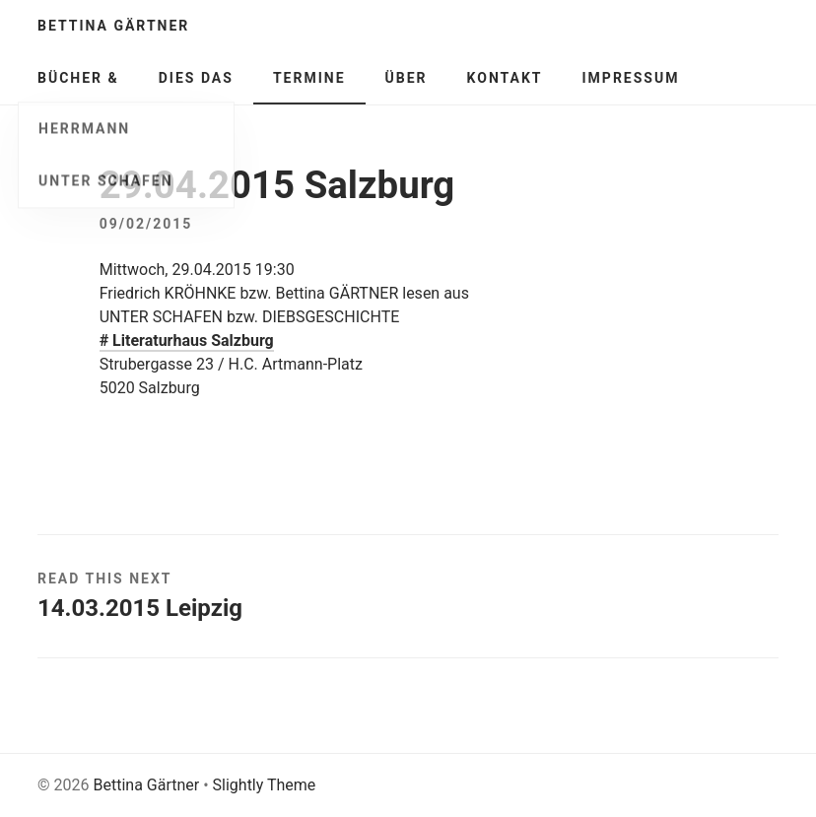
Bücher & (78, 78)
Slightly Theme (264, 785)
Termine (309, 78)
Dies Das (196, 78)
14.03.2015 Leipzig (139, 608)
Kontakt (505, 78)
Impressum (631, 78)
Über (406, 78)
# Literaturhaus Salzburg (187, 340)
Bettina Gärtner (113, 26)
